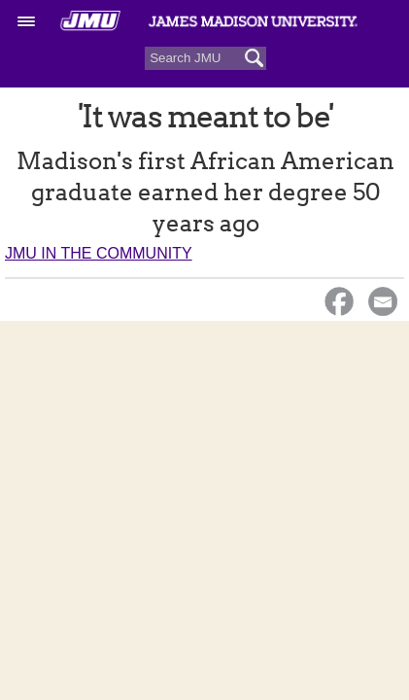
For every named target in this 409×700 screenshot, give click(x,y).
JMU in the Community (98, 253)
